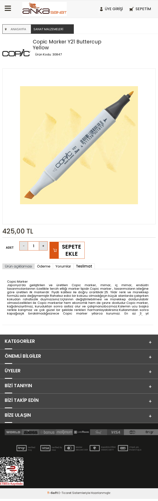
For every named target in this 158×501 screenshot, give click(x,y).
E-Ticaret (64, 495)
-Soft (52, 495)
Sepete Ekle (71, 250)
